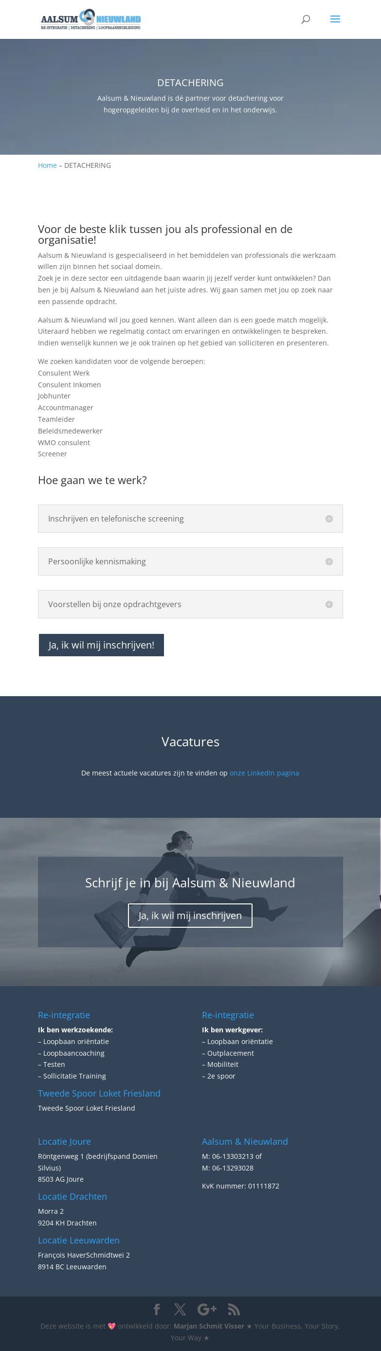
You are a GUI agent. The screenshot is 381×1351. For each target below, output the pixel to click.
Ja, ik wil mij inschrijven (190, 915)
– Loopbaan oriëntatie (73, 1041)
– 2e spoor (219, 1076)
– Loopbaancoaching (71, 1053)
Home (47, 165)
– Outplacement (228, 1053)
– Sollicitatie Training (72, 1076)
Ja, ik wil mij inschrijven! (101, 644)
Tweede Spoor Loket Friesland (86, 1108)
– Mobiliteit (220, 1064)
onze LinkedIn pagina (264, 772)
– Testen (51, 1064)
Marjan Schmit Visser (209, 1326)
